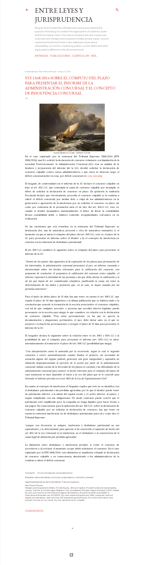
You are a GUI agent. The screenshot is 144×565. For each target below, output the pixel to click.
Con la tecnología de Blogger (71, 555)
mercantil (80, 477)
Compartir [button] (30, 473)
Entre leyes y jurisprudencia (64, 15)
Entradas (41, 55)
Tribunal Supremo (70, 482)
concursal (55, 477)
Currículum (80, 55)
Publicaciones (60, 55)
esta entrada (94, 175)
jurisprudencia (67, 477)
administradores (42, 477)
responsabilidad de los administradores (43, 482)
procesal (89, 477)
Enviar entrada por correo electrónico (55, 473)
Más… (94, 55)
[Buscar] (117, 9)
